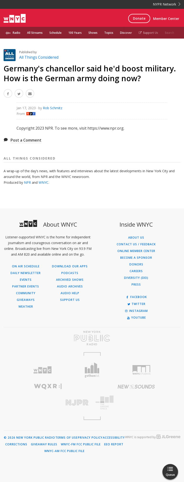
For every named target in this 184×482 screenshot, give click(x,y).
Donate (139, 18)
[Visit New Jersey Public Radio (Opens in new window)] (48, 403)
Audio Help (70, 293)
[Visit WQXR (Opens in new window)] (48, 387)
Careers (136, 271)
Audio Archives (70, 286)
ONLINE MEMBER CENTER (136, 251)
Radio (16, 33)
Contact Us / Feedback (136, 244)
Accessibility (114, 437)
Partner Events (25, 286)
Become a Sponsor (136, 257)
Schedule (55, 33)
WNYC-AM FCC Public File (64, 451)
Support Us (148, 33)
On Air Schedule (26, 266)
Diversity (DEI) (136, 277)
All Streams (35, 33)
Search (169, 33)
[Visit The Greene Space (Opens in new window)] (136, 403)
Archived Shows (70, 279)
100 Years (75, 33)
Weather (25, 306)
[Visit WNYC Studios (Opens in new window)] (141, 370)
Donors (136, 264)
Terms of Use (66, 437)
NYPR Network (166, 4)
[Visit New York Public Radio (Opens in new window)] (92, 338)
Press (136, 284)
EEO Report (113, 444)
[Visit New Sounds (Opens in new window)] (136, 386)
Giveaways (26, 299)
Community (25, 293)
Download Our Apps (70, 266)
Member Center (166, 18)
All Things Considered (38, 57)
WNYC (43, 182)
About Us (136, 237)
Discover (126, 33)
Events (26, 279)
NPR (27, 182)
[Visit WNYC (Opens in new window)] (42, 370)
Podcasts (69, 273)
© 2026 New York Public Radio (29, 437)
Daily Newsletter (26, 273)
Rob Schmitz (52, 108)
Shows (93, 33)
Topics (108, 33)
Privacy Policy (90, 437)
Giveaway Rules (44, 444)
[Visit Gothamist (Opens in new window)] (92, 370)
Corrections (16, 444)
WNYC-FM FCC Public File (81, 444)
